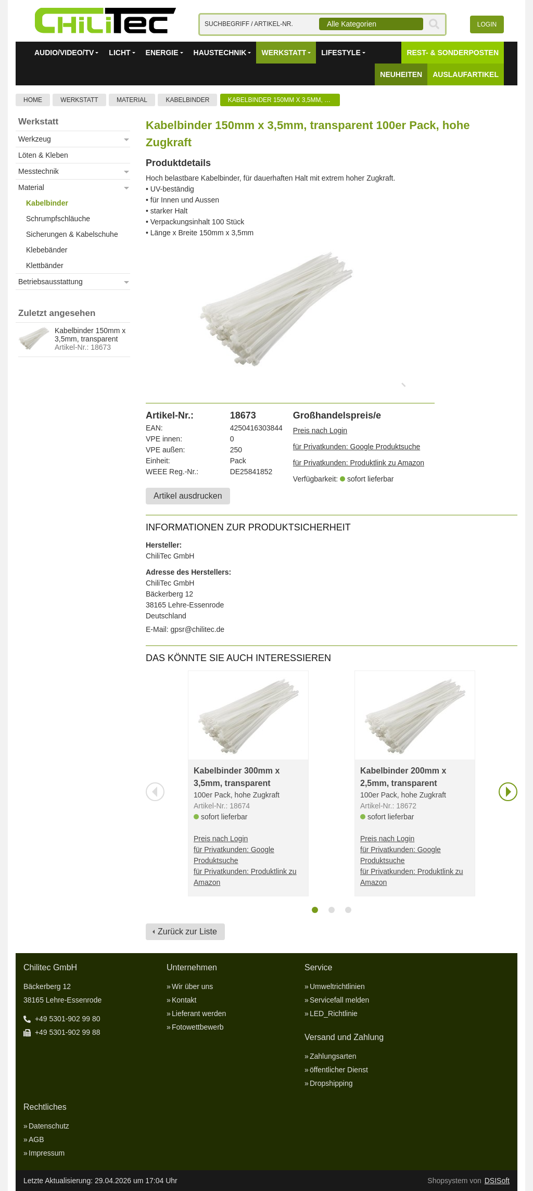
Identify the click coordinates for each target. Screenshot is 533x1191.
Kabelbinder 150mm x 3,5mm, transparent (284, 100)
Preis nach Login (320, 430)
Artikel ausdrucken (188, 495)
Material (132, 100)
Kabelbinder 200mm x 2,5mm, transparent (403, 777)
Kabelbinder (187, 100)
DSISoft (497, 1180)
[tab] (315, 910)
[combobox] (371, 24)
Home (32, 100)
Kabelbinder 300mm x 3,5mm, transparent (237, 777)
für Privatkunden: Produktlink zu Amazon (358, 463)
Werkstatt (79, 100)
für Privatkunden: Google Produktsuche (356, 446)
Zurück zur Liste (187, 931)
